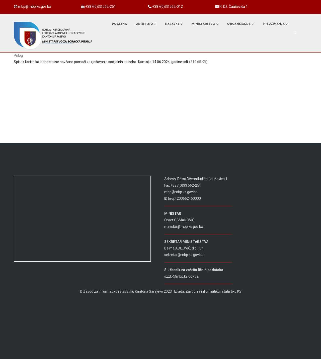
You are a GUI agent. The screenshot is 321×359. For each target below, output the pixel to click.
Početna (119, 24)
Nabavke (174, 24)
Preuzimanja (275, 24)
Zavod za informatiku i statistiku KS (214, 291)
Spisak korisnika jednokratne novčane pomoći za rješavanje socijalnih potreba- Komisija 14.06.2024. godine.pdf (101, 62)
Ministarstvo (205, 24)
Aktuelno (146, 24)
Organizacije (240, 24)
